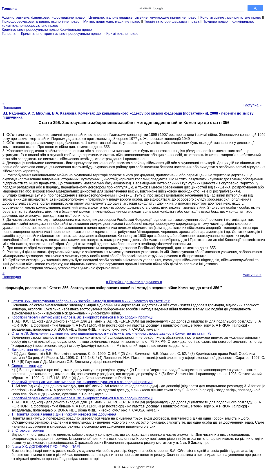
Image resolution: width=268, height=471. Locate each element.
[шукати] (190, 8)
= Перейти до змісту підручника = (134, 282)
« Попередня (11, 105)
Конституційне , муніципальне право (230, 17)
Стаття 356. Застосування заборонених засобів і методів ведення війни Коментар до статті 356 (90, 301)
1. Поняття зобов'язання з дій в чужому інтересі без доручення (63, 414)
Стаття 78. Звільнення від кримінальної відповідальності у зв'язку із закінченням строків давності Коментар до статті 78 (111, 333)
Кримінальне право (76, 29)
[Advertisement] (134, 67)
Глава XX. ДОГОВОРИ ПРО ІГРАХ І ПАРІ (45, 447)
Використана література (31, 350)
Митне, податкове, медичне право (111, 21)
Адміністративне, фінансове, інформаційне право (43, 17)
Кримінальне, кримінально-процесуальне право (61, 33)
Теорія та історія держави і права (171, 21)
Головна (9, 33)
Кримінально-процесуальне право (30, 29)
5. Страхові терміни (27, 430)
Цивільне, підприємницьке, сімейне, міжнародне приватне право (143, 17)
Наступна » (252, 105)
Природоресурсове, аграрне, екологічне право (40, 21)
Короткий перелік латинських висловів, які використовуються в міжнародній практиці (81, 317)
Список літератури (26, 366)
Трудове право (215, 21)
